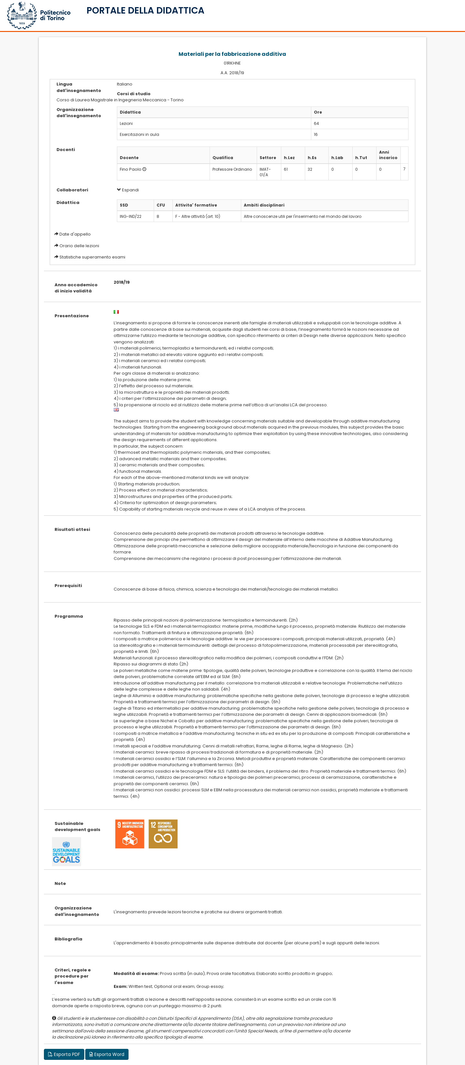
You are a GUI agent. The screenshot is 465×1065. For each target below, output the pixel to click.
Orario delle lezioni (79, 246)
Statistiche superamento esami (92, 257)
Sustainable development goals (77, 826)
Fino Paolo (130, 169)
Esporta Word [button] (106, 1054)
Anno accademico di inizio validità (76, 288)
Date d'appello (75, 234)
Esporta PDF (64, 1054)
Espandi (128, 190)
